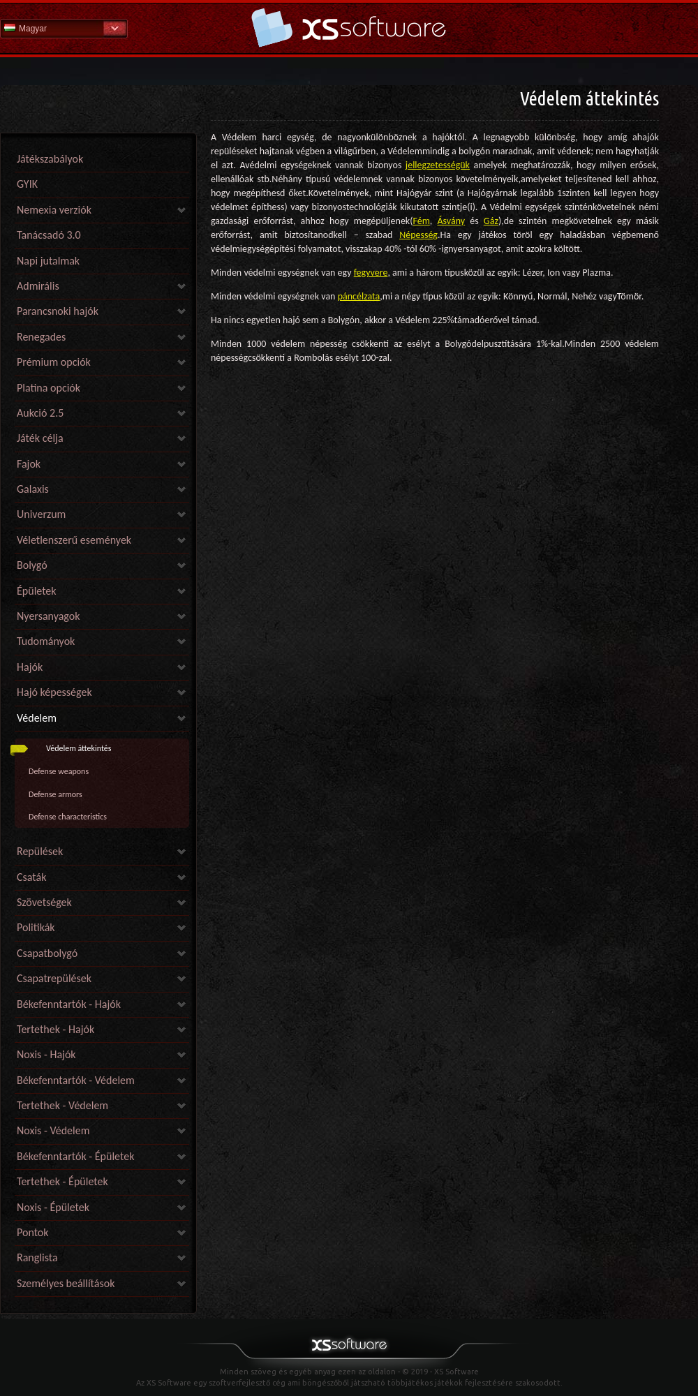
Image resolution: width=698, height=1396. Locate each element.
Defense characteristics (68, 817)
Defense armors (55, 794)
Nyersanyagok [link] (48, 616)
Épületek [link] (37, 590)
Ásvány (452, 221)
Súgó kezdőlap (349, 27)
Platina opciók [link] (48, 387)
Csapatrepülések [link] (54, 978)
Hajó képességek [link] (54, 692)
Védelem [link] (37, 718)
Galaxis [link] (33, 489)
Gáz (491, 221)
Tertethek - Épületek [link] (62, 1181)
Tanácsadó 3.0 (49, 235)
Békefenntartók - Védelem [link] (76, 1080)
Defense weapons (59, 771)
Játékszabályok (50, 158)
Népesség (418, 235)
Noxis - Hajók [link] (46, 1054)
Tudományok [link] (46, 641)
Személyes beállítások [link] (65, 1283)
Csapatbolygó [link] (47, 953)
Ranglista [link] (37, 1257)
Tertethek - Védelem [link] (62, 1105)
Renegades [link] (41, 336)
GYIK (27, 184)
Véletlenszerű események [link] (74, 540)
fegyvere (371, 273)
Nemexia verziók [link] (54, 209)
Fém (421, 221)
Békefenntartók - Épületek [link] (75, 1156)
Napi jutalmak (48, 260)
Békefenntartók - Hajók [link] (69, 1004)
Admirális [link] (38, 285)
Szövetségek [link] (44, 902)
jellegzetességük (438, 165)
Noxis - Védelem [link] (53, 1130)
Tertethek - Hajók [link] (55, 1029)
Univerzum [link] (41, 514)
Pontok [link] (33, 1232)
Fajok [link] (28, 463)
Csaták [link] (31, 877)
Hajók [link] (30, 667)
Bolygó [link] (32, 565)
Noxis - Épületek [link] (53, 1207)
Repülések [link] (40, 851)
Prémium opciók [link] (54, 362)
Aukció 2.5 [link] (40, 412)
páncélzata (359, 296)
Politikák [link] (36, 927)
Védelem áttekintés (79, 748)
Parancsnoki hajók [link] (57, 311)
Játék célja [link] (40, 438)
